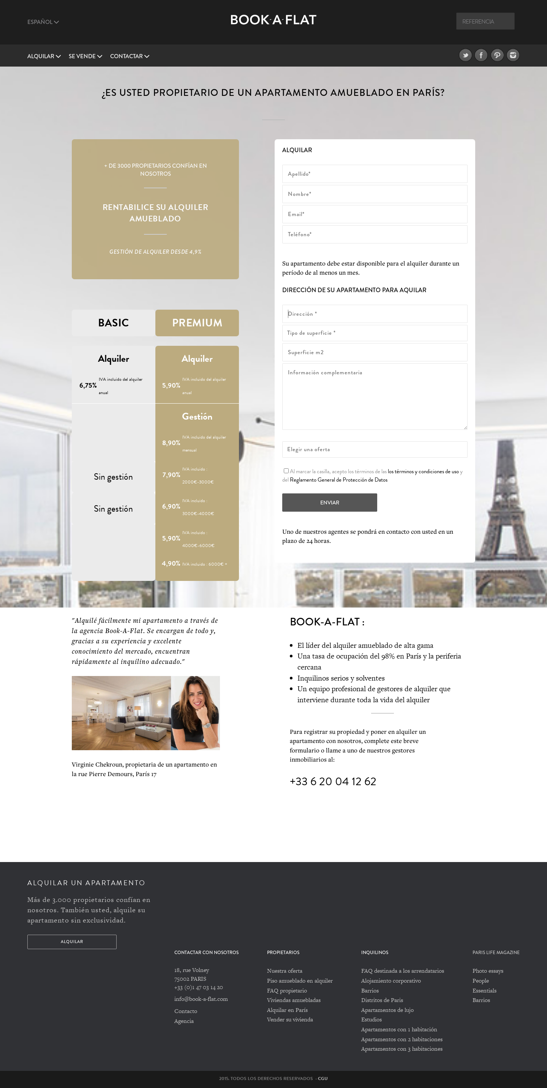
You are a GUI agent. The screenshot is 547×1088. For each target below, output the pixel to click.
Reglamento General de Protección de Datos (338, 480)
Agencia (184, 1021)
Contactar (130, 56)
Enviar (329, 502)
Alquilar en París (287, 1010)
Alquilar (44, 56)
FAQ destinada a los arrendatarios (402, 971)
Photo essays (488, 971)
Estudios (371, 1019)
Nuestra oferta (284, 971)
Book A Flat (273, 25)
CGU (323, 1078)
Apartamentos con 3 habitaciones (402, 1049)
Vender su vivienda (290, 1019)
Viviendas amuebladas (294, 1000)
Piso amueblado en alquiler (300, 981)
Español (43, 22)
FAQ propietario (287, 990)
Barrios (370, 990)
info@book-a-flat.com (201, 999)
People (481, 981)
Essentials (484, 990)
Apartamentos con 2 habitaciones (402, 1039)
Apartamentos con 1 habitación (399, 1029)
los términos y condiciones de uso (423, 471)
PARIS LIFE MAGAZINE (496, 953)
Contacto (185, 1011)
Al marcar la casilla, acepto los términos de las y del (372, 475)
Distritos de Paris (382, 1000)
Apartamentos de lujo (387, 1010)
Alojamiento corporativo (391, 981)
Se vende (86, 56)
